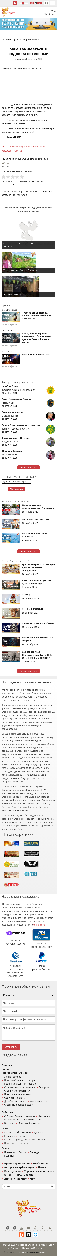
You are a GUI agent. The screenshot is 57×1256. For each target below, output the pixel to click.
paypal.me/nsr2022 (41, 969)
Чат (46, 14)
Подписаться (16, 489)
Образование (23, 1132)
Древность (40, 1132)
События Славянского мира (19, 1116)
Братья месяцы (12, 1084)
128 (32, 3)
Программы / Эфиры (15, 1073)
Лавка (42, 1167)
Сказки (22, 1152)
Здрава (8, 1132)
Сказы (6, 1148)
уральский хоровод (13, 146)
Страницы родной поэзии (18, 1105)
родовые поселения (35, 146)
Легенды (35, 1152)
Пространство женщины (18, 1094)
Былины (9, 1156)
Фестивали (44, 1116)
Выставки (9, 1123)
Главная (7, 1065)
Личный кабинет (15, 1179)
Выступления (11, 1120)
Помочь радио (24, 1175)
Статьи (6, 1128)
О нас (7, 1175)
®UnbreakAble (33, 1252)
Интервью (20, 59)
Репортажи (45, 1087)
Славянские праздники (17, 1091)
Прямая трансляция (17, 1163)
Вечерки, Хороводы (29, 1123)
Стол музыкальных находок (19, 1087)
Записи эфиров (12, 1077)
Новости (7, 1069)
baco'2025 (9, 1252)
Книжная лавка (38, 1101)
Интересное (38, 1139)
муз (40, 3)
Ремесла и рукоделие (16, 1139)
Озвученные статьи (15, 1098)
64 (36, 3)
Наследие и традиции (16, 1143)
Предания (9, 1152)
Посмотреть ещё (28, 467)
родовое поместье (12, 151)
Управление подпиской (39, 1171)
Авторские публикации (19, 1167)
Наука (21, 1136)
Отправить (11, 1047)
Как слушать (12, 1171)
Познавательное (31, 1120)
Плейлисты (40, 1163)
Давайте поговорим (15, 1101)
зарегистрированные (34, 181)
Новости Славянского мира (19, 1080)
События (7, 1112)
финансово (39, 925)
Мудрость (9, 1136)
